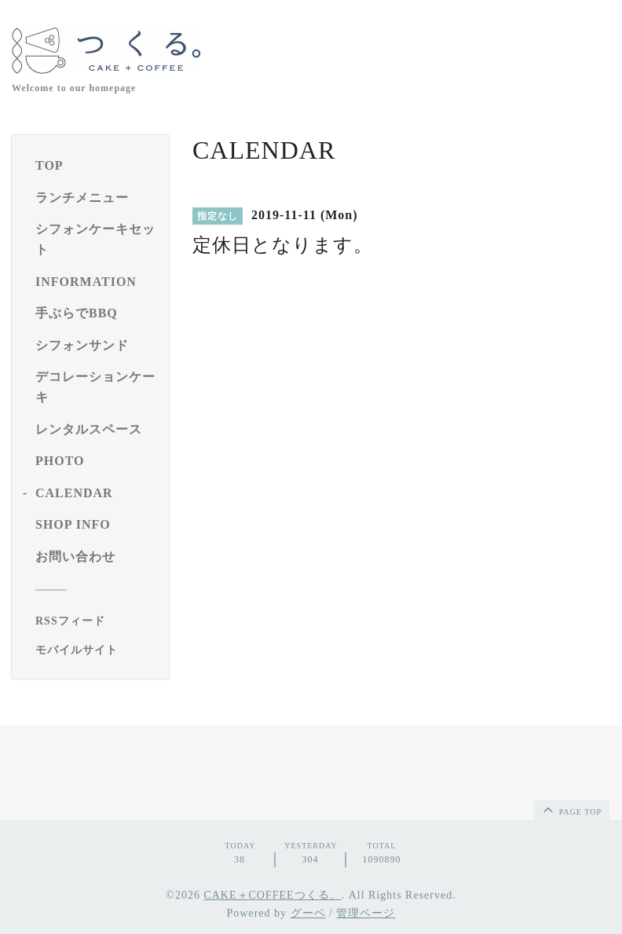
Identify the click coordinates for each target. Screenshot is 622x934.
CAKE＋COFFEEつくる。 (272, 895)
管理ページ (365, 913)
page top (571, 809)
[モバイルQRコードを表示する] (96, 650)
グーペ (308, 913)
